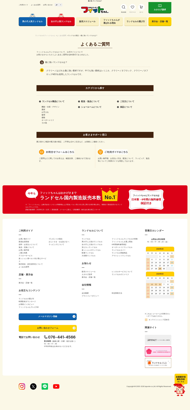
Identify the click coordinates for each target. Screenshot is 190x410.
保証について (126, 107)
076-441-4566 (62, 337)
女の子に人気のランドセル (92, 244)
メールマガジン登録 (47, 316)
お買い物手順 (24, 250)
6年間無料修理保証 (119, 244)
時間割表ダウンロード (27, 301)
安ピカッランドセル (89, 247)
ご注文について (127, 101)
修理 (43, 115)
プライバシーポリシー (90, 296)
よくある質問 (35, 5)
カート (141, 12)
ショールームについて (91, 107)
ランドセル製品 (73, 35)
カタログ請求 (160, 10)
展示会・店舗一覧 (160, 21)
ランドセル (86, 239)
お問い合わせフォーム (47, 328)
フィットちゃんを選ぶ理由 (122, 242)
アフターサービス (25, 256)
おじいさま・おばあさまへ (59, 242)
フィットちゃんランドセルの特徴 (125, 239)
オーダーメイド (48, 120)
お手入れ (45, 112)
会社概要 (85, 293)
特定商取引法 (117, 293)
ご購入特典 (23, 253)
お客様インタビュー (26, 304)
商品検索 (123, 12)
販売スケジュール (87, 21)
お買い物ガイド (25, 239)
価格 (43, 117)
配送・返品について (90, 101)
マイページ (132, 12)
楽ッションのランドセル (91, 250)
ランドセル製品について (53, 101)
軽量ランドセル (88, 253)
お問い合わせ (48, 5)
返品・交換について (26, 247)
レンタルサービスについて (122, 272)
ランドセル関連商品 (119, 253)
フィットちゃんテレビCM (29, 307)
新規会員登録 (24, 242)
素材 (43, 109)
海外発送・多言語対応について (31, 264)
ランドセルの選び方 (136, 21)
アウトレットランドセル (121, 256)
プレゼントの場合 (55, 239)
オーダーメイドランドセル (122, 247)
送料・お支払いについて (28, 244)
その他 (44, 123)
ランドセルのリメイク (120, 274)
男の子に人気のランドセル (92, 242)
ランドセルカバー (119, 250)
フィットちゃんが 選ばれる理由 (111, 21)
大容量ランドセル (89, 256)
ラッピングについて (56, 244)
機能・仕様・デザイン (50, 107)
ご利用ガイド (23, 5)
